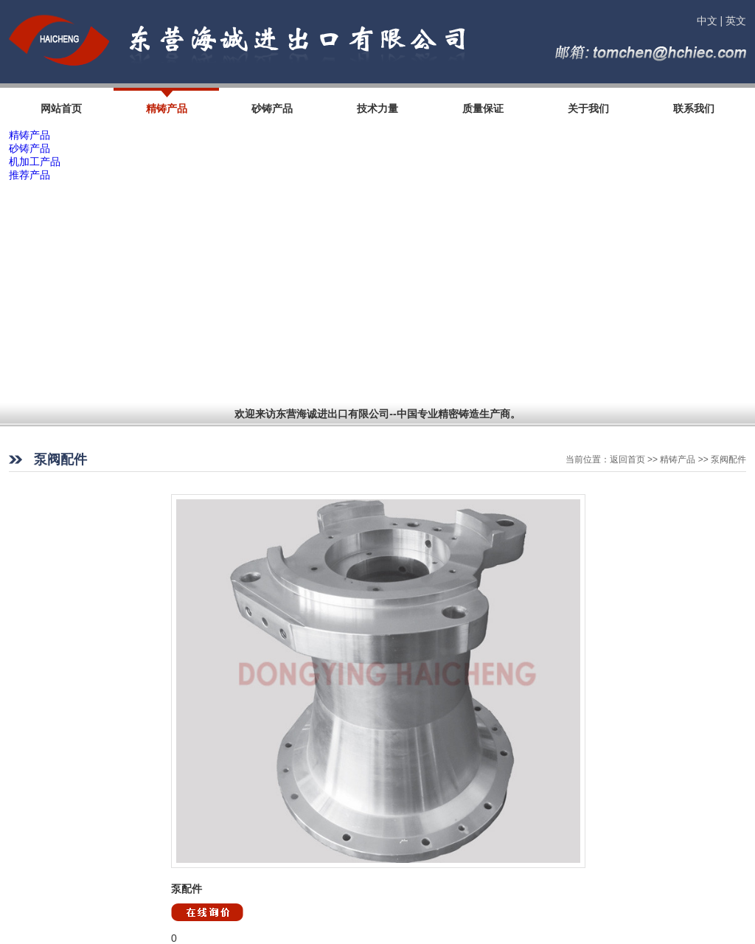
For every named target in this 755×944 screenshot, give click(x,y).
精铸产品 (29, 135)
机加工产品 (34, 161)
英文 (736, 21)
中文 (707, 21)
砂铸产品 (29, 148)
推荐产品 (29, 175)
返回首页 (627, 459)
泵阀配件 (728, 459)
